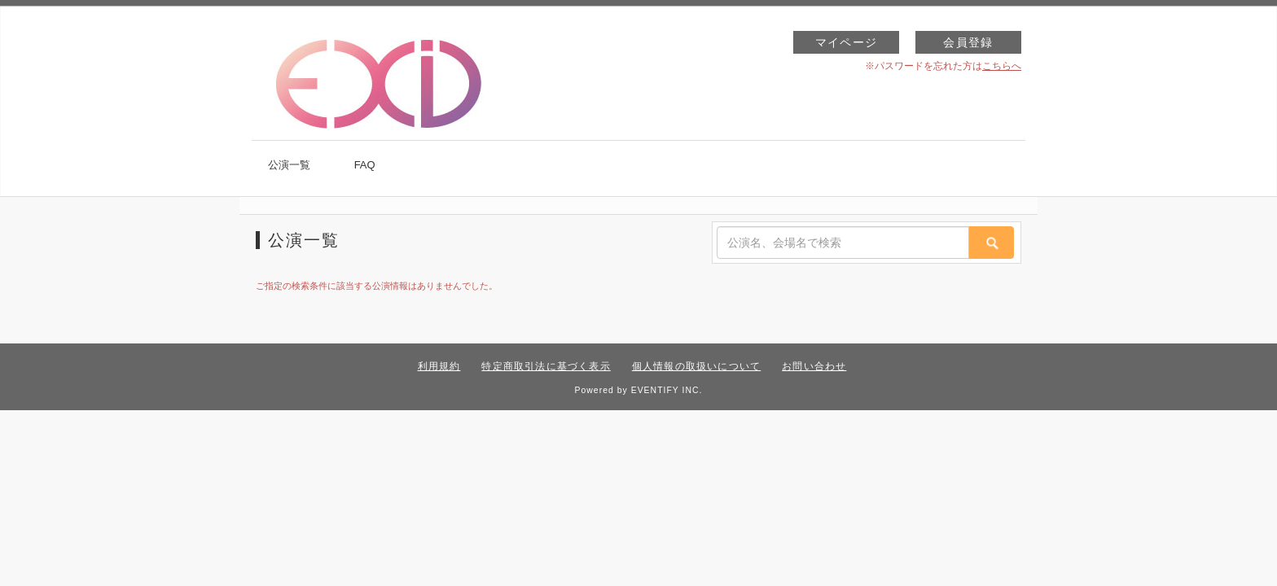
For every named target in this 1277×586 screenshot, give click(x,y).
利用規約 (439, 366)
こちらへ (1001, 66)
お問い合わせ (814, 366)
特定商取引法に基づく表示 (545, 366)
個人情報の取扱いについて (696, 366)
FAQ (364, 165)
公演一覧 (289, 165)
